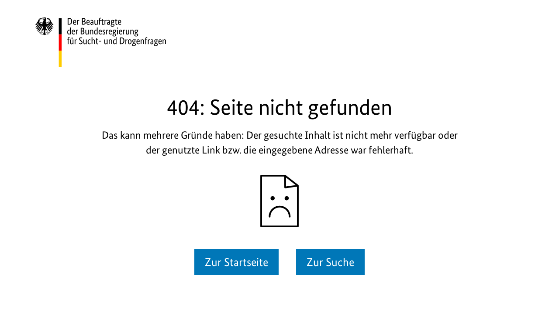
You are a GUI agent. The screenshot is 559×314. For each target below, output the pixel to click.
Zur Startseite (236, 262)
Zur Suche (330, 262)
